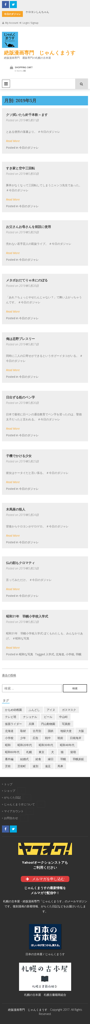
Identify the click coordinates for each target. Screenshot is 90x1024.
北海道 (60, 654)
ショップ (9, 790)
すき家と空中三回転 (20, 168)
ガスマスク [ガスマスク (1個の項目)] (69, 710)
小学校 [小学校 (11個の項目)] (9, 738)
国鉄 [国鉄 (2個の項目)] (51, 731)
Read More (13, 141)
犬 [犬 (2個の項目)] (52, 752)
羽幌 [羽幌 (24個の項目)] (63, 759)
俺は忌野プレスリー (20, 339)
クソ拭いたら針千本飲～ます (27, 114)
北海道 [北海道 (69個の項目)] (9, 731)
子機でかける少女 (19, 456)
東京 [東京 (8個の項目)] (41, 752)
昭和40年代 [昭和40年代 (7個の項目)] (67, 745)
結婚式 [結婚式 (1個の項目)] (24, 759)
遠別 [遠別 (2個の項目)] (35, 766)
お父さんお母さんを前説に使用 (28, 226)
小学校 (70, 654)
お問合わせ (11, 818)
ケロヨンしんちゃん (37, 12)
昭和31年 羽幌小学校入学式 (27, 616)
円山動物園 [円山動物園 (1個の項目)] (48, 724)
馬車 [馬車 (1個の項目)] (60, 766)
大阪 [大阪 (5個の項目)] (81, 731)
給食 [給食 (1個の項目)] (38, 759)
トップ (8, 784)
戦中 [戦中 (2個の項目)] (48, 738)
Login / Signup (28, 23)
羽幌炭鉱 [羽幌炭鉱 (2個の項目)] (78, 759)
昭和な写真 (26, 654)
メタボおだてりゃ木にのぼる (27, 280)
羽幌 (78, 654)
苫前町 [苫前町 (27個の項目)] (21, 766)
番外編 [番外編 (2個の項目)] (9, 759)
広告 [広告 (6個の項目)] (35, 738)
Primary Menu (6, 84)
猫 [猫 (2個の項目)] (62, 752)
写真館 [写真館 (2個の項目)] (66, 724)
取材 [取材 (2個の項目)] (23, 731)
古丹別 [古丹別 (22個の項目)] (37, 731)
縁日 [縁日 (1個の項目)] (51, 759)
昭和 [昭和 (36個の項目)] (8, 745)
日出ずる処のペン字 (20, 397)
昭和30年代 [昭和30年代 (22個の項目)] (46, 745)
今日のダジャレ (29, 147)
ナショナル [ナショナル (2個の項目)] (30, 717)
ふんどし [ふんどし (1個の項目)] (34, 710)
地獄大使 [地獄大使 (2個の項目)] (66, 731)
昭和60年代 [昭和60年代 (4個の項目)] (12, 752)
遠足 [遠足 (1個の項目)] (48, 766)
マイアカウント (14, 811)
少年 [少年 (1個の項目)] (23, 738)
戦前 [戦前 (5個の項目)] (60, 738)
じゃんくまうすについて (19, 804)
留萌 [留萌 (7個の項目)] (73, 752)
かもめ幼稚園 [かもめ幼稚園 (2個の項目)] (13, 710)
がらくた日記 (12, 797)
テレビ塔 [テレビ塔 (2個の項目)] (10, 717)
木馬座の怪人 (15, 509)
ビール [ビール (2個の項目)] (48, 717)
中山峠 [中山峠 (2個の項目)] (63, 717)
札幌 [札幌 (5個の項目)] (29, 752)
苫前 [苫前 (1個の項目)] (8, 766)
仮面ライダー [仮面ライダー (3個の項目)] (13, 724)
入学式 (50, 654)
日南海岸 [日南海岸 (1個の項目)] (75, 738)
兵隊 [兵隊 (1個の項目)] (31, 724)
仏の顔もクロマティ (20, 563)
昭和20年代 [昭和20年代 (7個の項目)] (24, 745)
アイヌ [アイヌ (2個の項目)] (51, 710)
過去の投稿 (9, 675)
